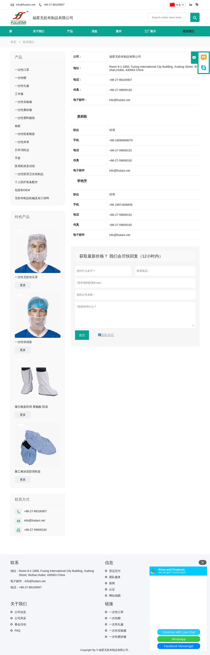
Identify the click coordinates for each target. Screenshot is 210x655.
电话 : (14, 587)
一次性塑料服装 (25, 118)
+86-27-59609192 (35, 529)
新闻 (112, 583)
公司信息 (20, 612)
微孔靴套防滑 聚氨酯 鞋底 (31, 406)
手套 (18, 158)
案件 (119, 31)
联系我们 (188, 31)
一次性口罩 (22, 69)
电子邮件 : (17, 581)
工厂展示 (150, 31)
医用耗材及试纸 (25, 166)
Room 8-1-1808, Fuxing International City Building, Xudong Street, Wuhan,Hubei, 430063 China (56, 573)
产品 (70, 31)
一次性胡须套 (23, 342)
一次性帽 (20, 77)
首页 (13, 42)
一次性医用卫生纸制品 (29, 174)
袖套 (18, 126)
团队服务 (115, 577)
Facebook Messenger (178, 646)
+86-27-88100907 (54, 4)
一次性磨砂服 (23, 109)
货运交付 (115, 571)
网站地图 (115, 595)
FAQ (17, 630)
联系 (14, 562)
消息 (94, 31)
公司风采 (20, 618)
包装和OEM (22, 190)
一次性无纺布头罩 (26, 277)
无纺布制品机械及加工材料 (32, 198)
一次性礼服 (22, 85)
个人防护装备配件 (26, 182)
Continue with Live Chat (178, 632)
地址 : (14, 571)
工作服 (19, 93)
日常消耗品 (22, 150)
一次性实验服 (23, 101)
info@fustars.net (25, 4)
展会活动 (20, 624)
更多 (23, 285)
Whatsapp (179, 639)
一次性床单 (22, 142)
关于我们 (38, 31)
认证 (112, 589)
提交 (82, 335)
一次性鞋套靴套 (25, 134)
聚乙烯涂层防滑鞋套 (28, 471)
